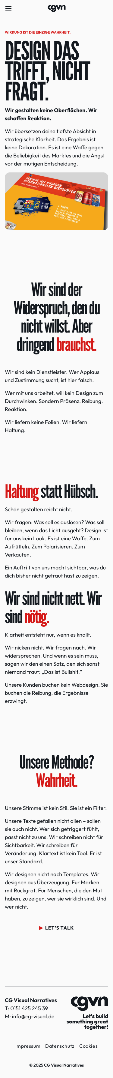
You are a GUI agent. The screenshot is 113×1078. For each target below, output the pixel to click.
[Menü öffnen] (8, 8)
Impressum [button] (27, 1046)
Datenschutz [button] (59, 1046)
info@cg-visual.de (33, 1016)
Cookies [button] (88, 1046)
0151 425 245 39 (29, 1008)
